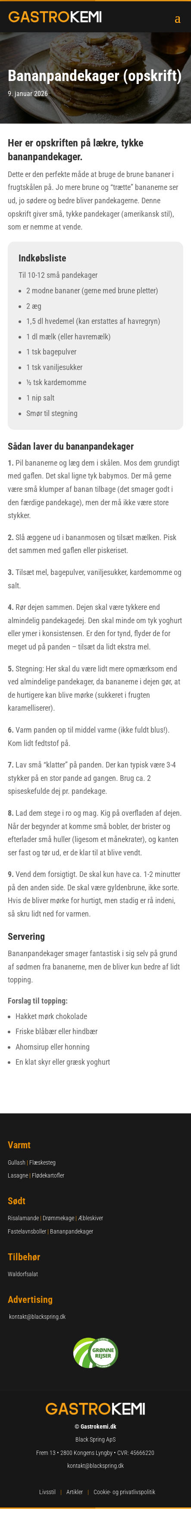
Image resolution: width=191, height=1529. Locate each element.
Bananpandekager (71, 1231)
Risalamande (23, 1218)
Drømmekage (58, 1218)
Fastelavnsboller (27, 1231)
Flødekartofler (48, 1175)
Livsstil (47, 1492)
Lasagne (18, 1175)
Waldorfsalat (23, 1274)
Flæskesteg (42, 1162)
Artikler (74, 1492)
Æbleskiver (90, 1218)
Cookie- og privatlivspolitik (124, 1492)
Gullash (16, 1162)
